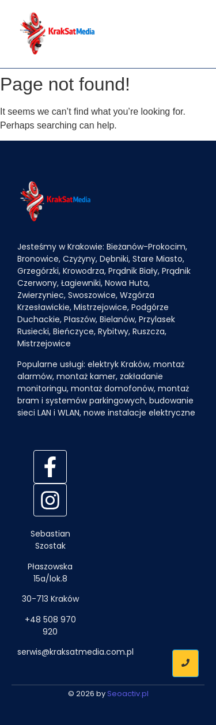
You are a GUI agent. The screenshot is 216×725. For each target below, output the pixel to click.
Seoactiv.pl (128, 693)
